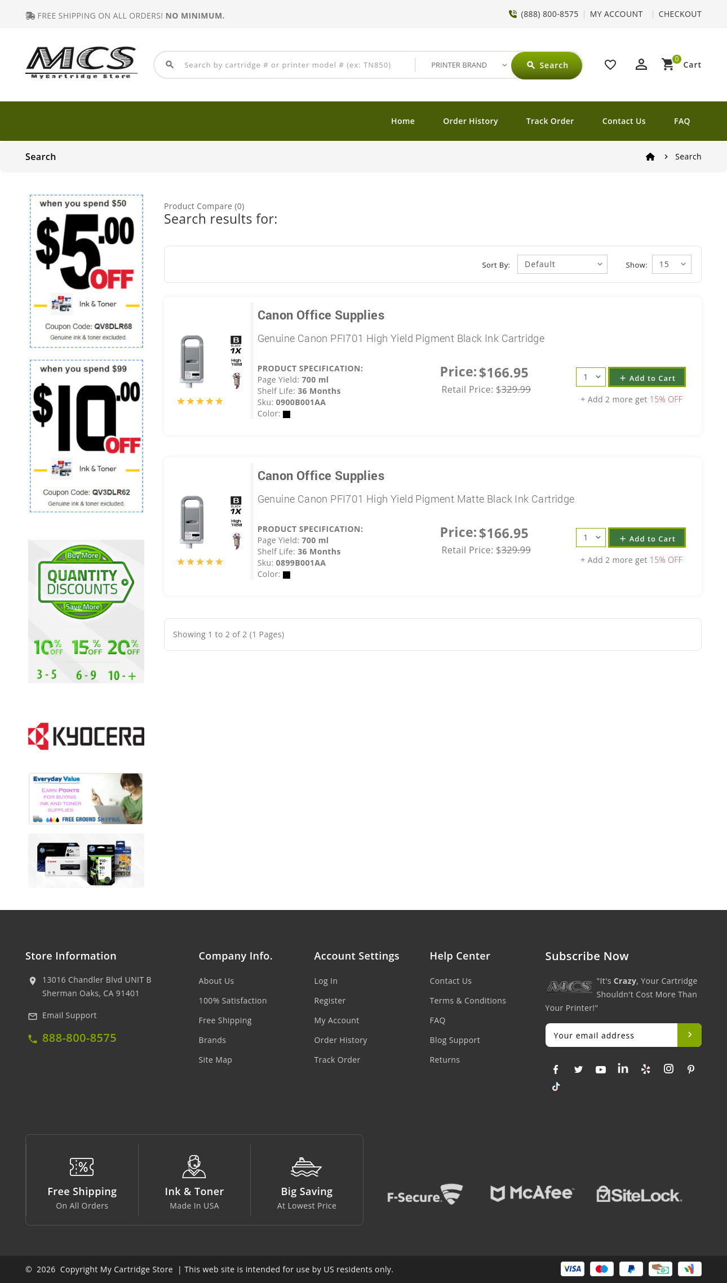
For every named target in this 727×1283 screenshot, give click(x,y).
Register (330, 1000)
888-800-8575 (79, 1037)
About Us (216, 980)
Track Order (550, 121)
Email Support (69, 1015)
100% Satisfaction (233, 1000)
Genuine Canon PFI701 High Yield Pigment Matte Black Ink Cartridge (416, 498)
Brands (213, 1040)
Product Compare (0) (204, 206)
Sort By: (496, 265)
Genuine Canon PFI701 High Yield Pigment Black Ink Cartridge (401, 338)
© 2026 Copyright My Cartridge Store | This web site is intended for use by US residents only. (209, 1269)
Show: (637, 265)
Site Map (216, 1059)
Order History (470, 121)
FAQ (682, 121)
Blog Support (455, 1040)
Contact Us (624, 121)
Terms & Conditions (468, 1000)
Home (403, 121)
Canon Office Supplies (321, 315)
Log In (326, 980)
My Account (337, 1020)
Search (688, 156)
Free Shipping (225, 1020)
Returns (445, 1059)
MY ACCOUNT (616, 13)
